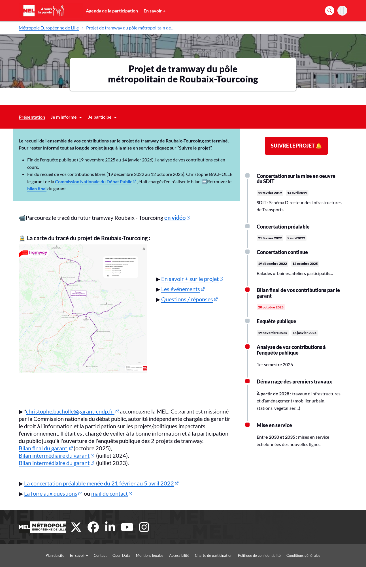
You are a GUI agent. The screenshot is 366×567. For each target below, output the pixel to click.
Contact (100, 555)
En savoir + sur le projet (190, 278)
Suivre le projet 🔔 (296, 145)
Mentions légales (149, 555)
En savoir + (154, 10)
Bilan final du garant (43, 448)
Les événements (180, 288)
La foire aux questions (50, 493)
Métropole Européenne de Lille (49, 27)
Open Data (121, 555)
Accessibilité (179, 555)
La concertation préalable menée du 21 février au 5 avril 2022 (99, 483)
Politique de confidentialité (259, 555)
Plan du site (55, 555)
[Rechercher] (330, 11)
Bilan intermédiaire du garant (54, 455)
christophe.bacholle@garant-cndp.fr (70, 411)
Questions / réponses (187, 299)
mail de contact (109, 493)
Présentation (32, 117)
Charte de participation (213, 555)
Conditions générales (303, 555)
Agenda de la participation (112, 10)
